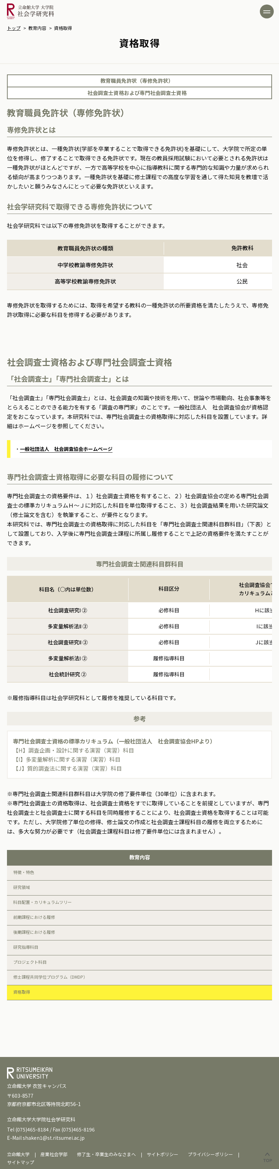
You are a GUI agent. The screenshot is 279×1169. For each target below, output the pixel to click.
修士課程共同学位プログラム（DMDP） (50, 977)
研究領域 (21, 887)
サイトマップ (20, 1162)
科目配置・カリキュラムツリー (42, 902)
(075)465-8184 (32, 1129)
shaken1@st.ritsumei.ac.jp (54, 1137)
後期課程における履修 (34, 932)
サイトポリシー (162, 1154)
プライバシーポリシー (210, 1154)
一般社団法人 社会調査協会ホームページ (66, 448)
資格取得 (21, 992)
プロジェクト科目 (30, 962)
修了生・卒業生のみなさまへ (106, 1154)
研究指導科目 (25, 947)
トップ (14, 28)
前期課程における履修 (34, 917)
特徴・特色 (23, 872)
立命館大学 (18, 1154)
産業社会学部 (54, 1154)
